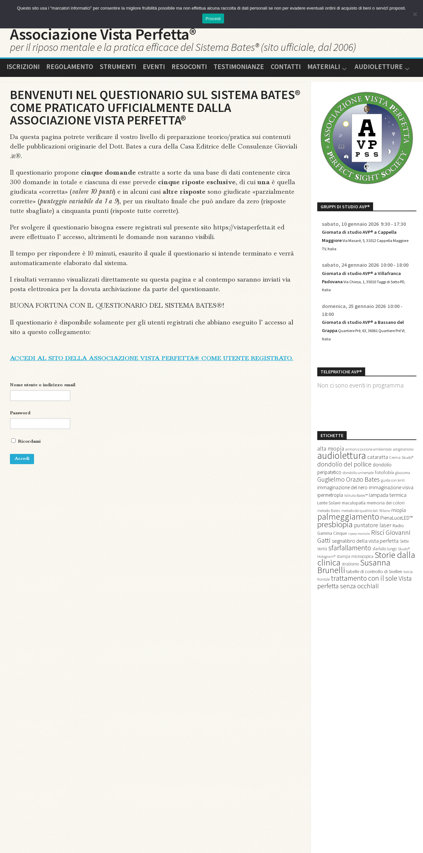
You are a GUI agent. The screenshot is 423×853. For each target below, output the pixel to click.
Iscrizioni (23, 72)
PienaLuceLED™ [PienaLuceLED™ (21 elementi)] (396, 539)
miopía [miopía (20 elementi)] (398, 530)
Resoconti (189, 72)
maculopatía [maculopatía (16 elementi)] (353, 522)
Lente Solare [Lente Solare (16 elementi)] (328, 522)
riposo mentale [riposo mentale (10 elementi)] (359, 557)
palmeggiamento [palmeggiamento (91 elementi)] (348, 537)
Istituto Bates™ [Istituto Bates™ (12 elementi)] (355, 513)
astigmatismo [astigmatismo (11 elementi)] (403, 463)
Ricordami (26, 456)
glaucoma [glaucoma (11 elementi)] (402, 489)
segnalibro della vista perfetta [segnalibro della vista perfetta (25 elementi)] (365, 565)
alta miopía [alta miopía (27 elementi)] (330, 462)
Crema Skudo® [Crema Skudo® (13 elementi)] (401, 472)
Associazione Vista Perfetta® (134, 36)
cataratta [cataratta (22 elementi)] (377, 472)
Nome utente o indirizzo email (42, 400)
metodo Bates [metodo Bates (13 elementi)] (328, 530)
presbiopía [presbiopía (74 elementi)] (335, 546)
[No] (414, 14)
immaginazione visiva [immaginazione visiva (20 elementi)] (391, 505)
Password (20, 428)
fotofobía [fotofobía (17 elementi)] (384, 489)
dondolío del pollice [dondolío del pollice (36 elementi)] (344, 480)
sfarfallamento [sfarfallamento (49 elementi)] (349, 573)
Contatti (286, 72)
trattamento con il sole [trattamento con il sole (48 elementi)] (364, 609)
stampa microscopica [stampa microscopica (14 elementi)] (355, 583)
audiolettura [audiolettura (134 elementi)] (341, 470)
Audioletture (379, 72)
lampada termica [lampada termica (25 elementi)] (387, 513)
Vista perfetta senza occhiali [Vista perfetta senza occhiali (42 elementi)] (364, 614)
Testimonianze (238, 72)
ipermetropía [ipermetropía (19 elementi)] (330, 513)
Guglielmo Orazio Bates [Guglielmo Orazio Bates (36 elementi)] (348, 496)
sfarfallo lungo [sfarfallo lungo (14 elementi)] (384, 574)
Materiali (323, 72)
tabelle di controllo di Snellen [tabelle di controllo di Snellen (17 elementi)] (374, 602)
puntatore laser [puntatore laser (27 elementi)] (372, 547)
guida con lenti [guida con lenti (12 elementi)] (393, 497)
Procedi (213, 18)
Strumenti (118, 72)
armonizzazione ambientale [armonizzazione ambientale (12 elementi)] (368, 462)
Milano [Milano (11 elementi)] (384, 530)
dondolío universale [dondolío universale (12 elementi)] (358, 488)
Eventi (154, 72)
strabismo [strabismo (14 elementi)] (350, 593)
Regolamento (69, 72)
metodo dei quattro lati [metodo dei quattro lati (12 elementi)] (359, 530)
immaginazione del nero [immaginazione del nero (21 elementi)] (342, 505)
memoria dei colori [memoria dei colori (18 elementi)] (385, 521)
